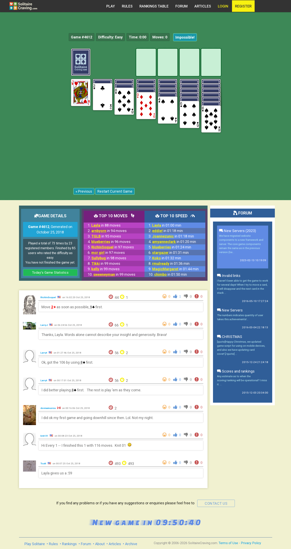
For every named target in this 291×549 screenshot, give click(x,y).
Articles (202, 6)
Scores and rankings (236, 371)
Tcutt (43, 463)
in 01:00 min (166, 225)
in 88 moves (106, 225)
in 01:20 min (174, 242)
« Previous (84, 191)
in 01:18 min (167, 231)
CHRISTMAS (229, 337)
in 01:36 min (171, 263)
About (100, 544)
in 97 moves (112, 247)
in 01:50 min (170, 274)
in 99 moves (105, 263)
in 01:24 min (171, 247)
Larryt (44, 352)
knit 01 (44, 435)
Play (110, 6)
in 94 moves (109, 231)
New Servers (230, 310)
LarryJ (44, 325)
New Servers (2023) (237, 231)
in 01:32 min (166, 258)
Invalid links (228, 275)
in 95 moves (106, 236)
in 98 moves (108, 258)
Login (223, 6)
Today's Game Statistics (50, 272)
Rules (127, 6)
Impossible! (185, 37)
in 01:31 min (170, 252)
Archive (131, 544)
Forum (181, 6)
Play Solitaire (34, 544)
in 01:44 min (175, 269)
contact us (216, 503)
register (243, 6)
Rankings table (154, 6)
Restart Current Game (114, 191)
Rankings (69, 544)
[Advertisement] (260, 109)
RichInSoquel (48, 297)
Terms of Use (228, 543)
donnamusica (48, 408)
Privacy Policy (251, 543)
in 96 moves (111, 242)
